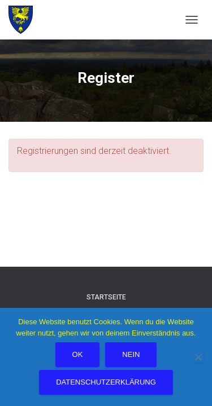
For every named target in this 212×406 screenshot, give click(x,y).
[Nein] (198, 357)
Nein (131, 354)
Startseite (106, 297)
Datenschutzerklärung (106, 382)
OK (77, 354)
